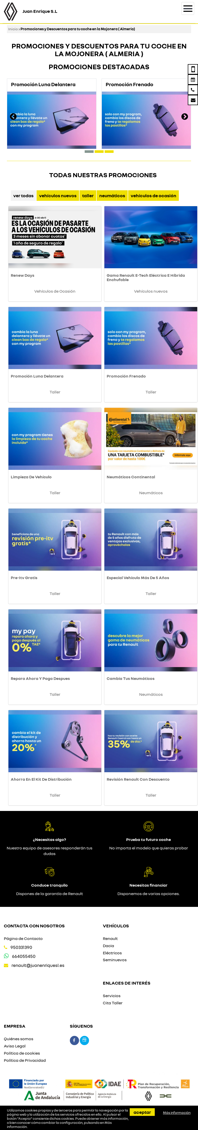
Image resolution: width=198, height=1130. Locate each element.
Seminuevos (115, 959)
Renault (110, 938)
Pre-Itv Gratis (24, 577)
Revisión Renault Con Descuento (138, 779)
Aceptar (142, 1112)
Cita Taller (113, 1002)
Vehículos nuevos (57, 195)
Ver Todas (23, 195)
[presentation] (13, 117)
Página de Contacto (23, 938)
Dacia (108, 945)
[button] (89, 151)
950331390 (21, 947)
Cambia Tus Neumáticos (131, 678)
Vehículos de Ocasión (153, 195)
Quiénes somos (18, 1038)
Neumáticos (112, 195)
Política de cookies (22, 1053)
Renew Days (22, 275)
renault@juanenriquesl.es (38, 965)
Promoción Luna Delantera (37, 376)
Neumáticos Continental (131, 476)
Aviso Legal (15, 1045)
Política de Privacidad (25, 1060)
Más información (177, 1113)
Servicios (111, 995)
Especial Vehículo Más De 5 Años (138, 577)
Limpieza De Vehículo (31, 476)
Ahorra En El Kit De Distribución (41, 779)
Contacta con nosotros (34, 925)
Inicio (13, 29)
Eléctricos (112, 952)
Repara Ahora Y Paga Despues (40, 678)
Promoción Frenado (126, 376)
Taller (88, 195)
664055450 (24, 956)
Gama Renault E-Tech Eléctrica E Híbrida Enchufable (146, 277)
